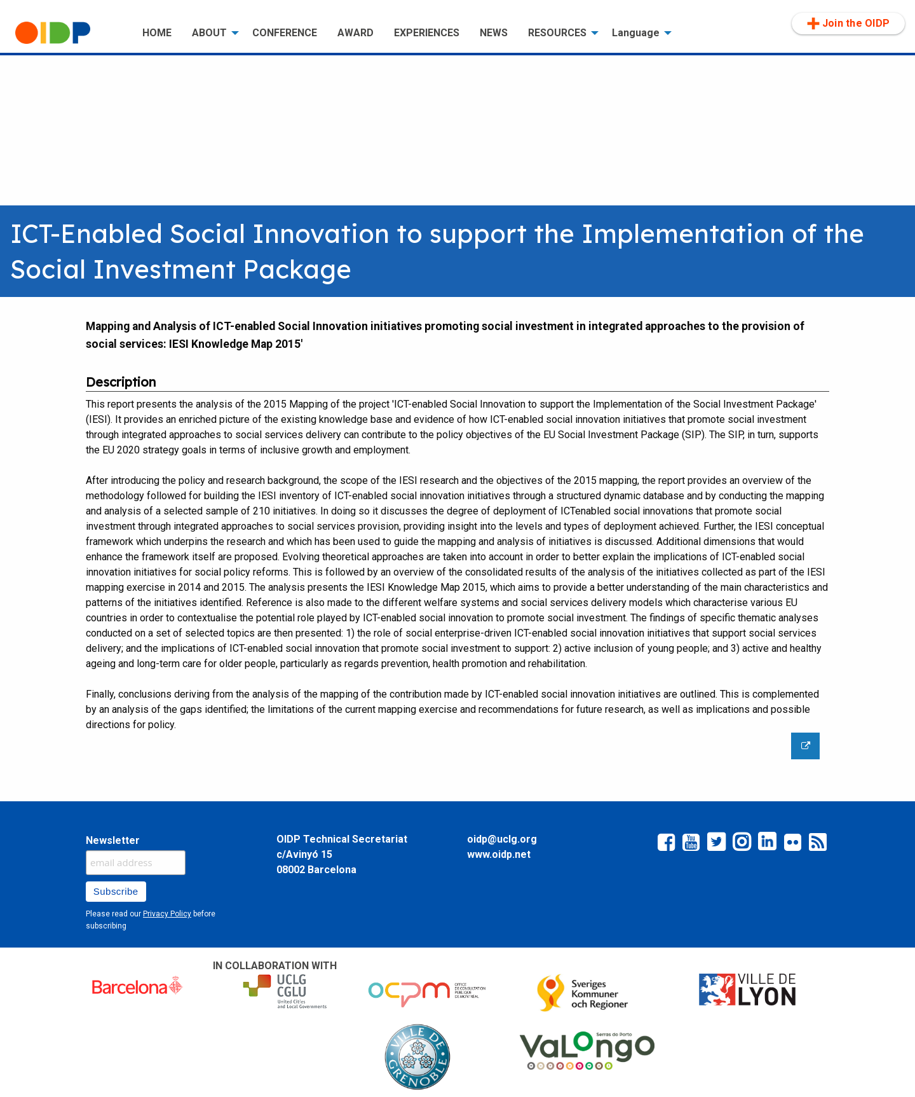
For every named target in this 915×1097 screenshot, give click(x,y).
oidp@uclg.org (502, 839)
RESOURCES (557, 33)
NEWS (494, 33)
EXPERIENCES (426, 33)
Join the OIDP (848, 23)
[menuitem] (68, 33)
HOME (157, 33)
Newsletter (113, 840)
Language (636, 33)
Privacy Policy (167, 913)
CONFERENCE (284, 33)
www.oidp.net (499, 854)
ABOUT (209, 33)
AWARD (355, 33)
